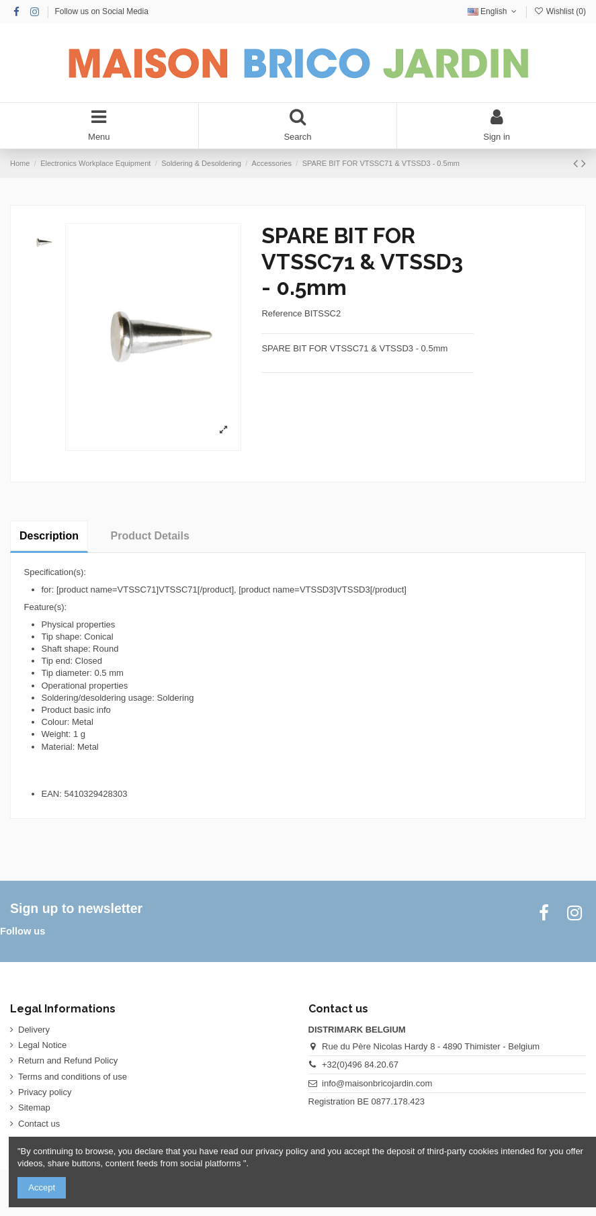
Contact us (39, 1124)
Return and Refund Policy (68, 1060)
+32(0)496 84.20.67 (360, 1064)
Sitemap (34, 1107)
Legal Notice (42, 1045)
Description (49, 535)
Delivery (34, 1030)
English (493, 11)
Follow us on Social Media (101, 11)
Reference (281, 313)
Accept (41, 1187)
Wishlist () (560, 11)
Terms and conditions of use (72, 1077)
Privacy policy (44, 1092)
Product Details (150, 535)
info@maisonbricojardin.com (377, 1083)
